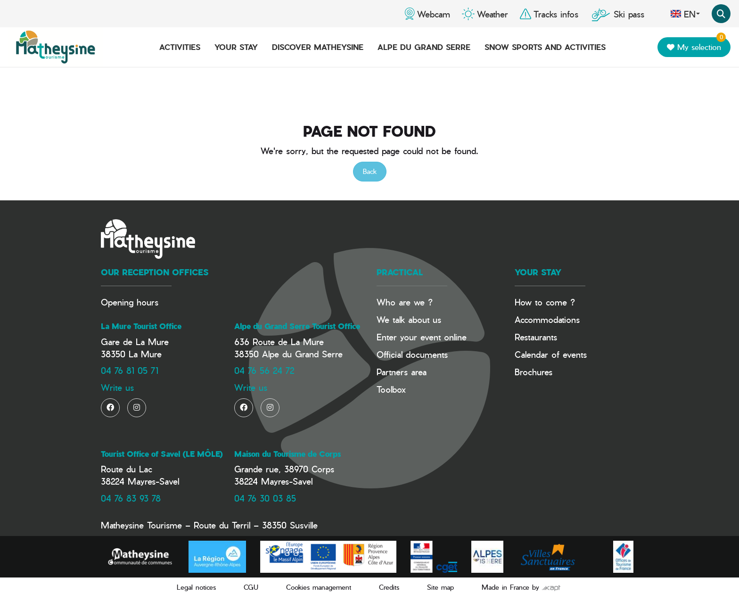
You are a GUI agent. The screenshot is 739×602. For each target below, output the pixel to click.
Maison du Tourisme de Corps (287, 454)
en (685, 13)
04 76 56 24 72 (264, 370)
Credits (389, 587)
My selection (696, 45)
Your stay (236, 46)
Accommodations (547, 319)
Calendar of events (551, 354)
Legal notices (196, 587)
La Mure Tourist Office (141, 326)
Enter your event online (422, 337)
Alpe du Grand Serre (424, 46)
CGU (251, 587)
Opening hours (129, 302)
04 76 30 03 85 (265, 498)
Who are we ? (405, 302)
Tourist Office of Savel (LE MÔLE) (162, 454)
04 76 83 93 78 (131, 498)
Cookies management (318, 587)
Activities (179, 46)
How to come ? (545, 302)
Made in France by (521, 587)
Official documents (412, 354)
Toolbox (391, 389)
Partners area (402, 372)
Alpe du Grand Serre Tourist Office (297, 326)
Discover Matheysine (317, 46)
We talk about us (409, 319)
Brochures (533, 372)
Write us (117, 387)
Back (370, 171)
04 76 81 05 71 (129, 370)
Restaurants (536, 337)
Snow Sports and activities (545, 46)
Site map (440, 587)
